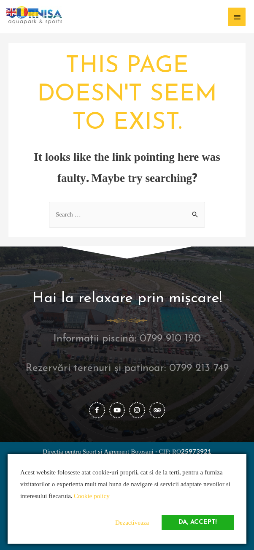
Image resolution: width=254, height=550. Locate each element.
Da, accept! (197, 522)
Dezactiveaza (132, 522)
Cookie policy (92, 496)
